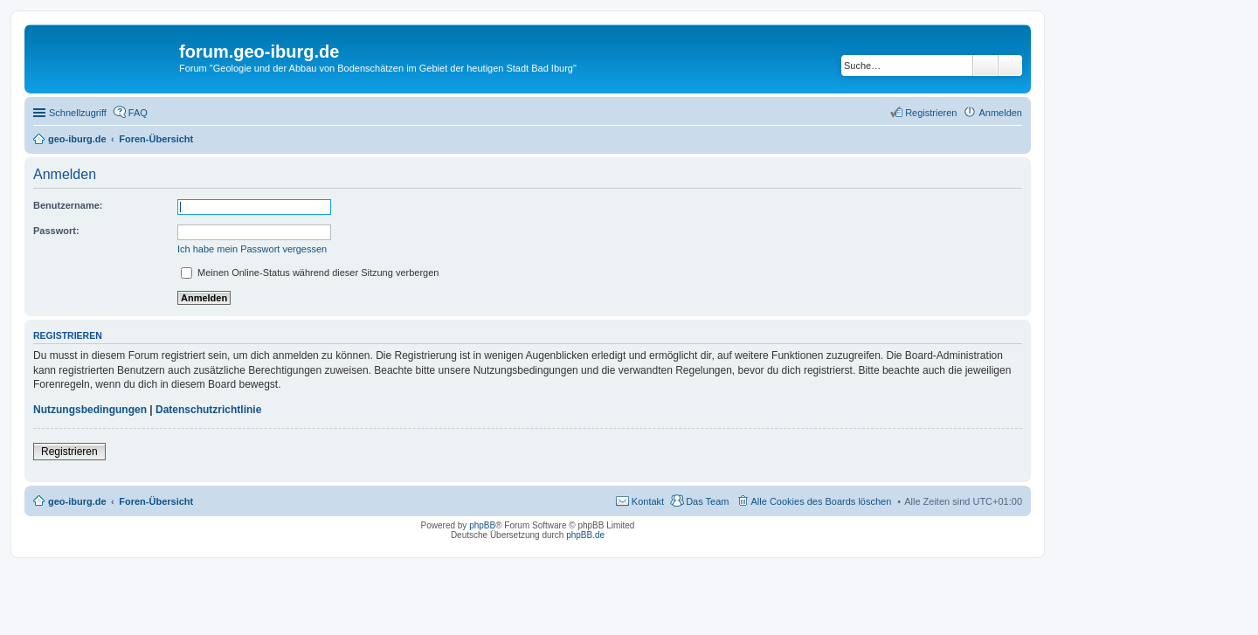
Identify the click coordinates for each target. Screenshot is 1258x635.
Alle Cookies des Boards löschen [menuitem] (821, 501)
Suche (985, 65)
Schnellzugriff (78, 112)
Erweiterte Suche (1010, 65)
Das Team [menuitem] (707, 501)
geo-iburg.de (77, 501)
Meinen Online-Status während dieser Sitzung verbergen (310, 272)
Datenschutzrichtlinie (208, 410)
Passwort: (56, 230)
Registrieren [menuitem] (931, 112)
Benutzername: (67, 205)
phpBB (482, 525)
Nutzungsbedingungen (90, 410)
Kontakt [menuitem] (648, 501)
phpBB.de (585, 535)
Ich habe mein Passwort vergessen (252, 249)
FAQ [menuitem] (138, 112)
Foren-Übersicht (156, 501)
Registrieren (69, 451)
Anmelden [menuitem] (1000, 112)
